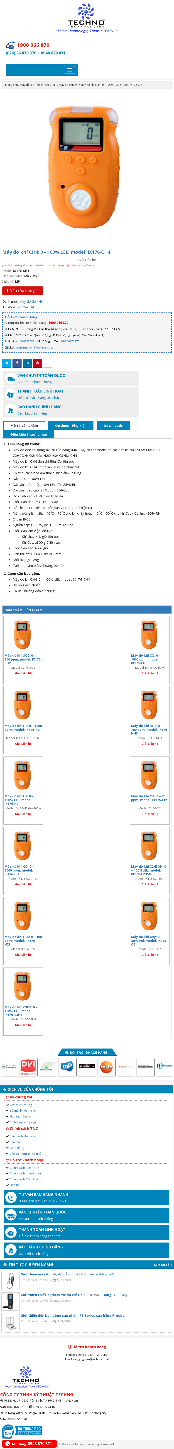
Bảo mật (15, 1142)
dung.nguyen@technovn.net (34, 347)
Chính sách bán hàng (24, 1168)
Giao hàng (17, 1148)
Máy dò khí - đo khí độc (34, 85)
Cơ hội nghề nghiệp (23, 1122)
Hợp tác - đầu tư (20, 1116)
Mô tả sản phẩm (24, 425)
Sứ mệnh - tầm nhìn (23, 1110)
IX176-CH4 (25, 307)
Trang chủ (11, 85)
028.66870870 (70, 341)
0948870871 (28, 341)
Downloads (113, 425)
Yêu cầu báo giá (23, 290)
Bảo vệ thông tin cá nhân (26, 1154)
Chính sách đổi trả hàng (26, 1179)
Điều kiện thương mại (28, 434)
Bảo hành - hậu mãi (23, 1136)
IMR (54, 85)
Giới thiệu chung (21, 1105)
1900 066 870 (58, 322)
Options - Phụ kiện (70, 425)
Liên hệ (15, 1185)
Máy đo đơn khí (68, 85)
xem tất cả (163, 1265)
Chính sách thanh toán (25, 1173)
